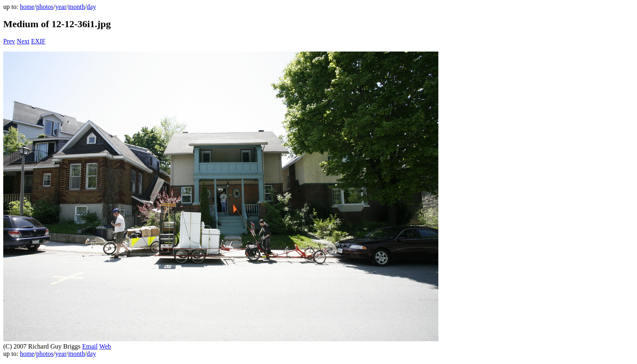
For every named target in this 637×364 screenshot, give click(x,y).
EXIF (38, 41)
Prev (9, 41)
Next (23, 41)
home (27, 6)
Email (90, 346)
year (61, 6)
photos (45, 6)
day (91, 6)
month (76, 6)
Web (105, 346)
